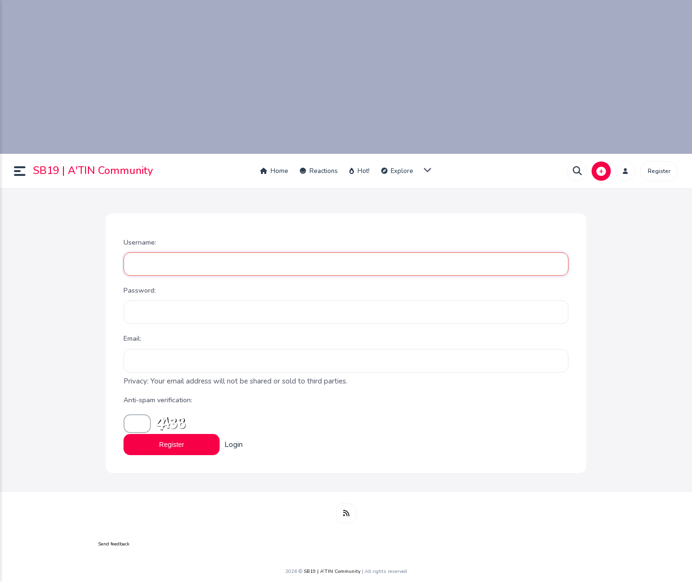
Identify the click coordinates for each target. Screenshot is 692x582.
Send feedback (113, 544)
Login (233, 444)
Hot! (359, 171)
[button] (23, 171)
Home (274, 171)
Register (659, 171)
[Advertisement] (346, 77)
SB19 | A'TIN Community (93, 170)
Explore (397, 171)
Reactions (319, 171)
